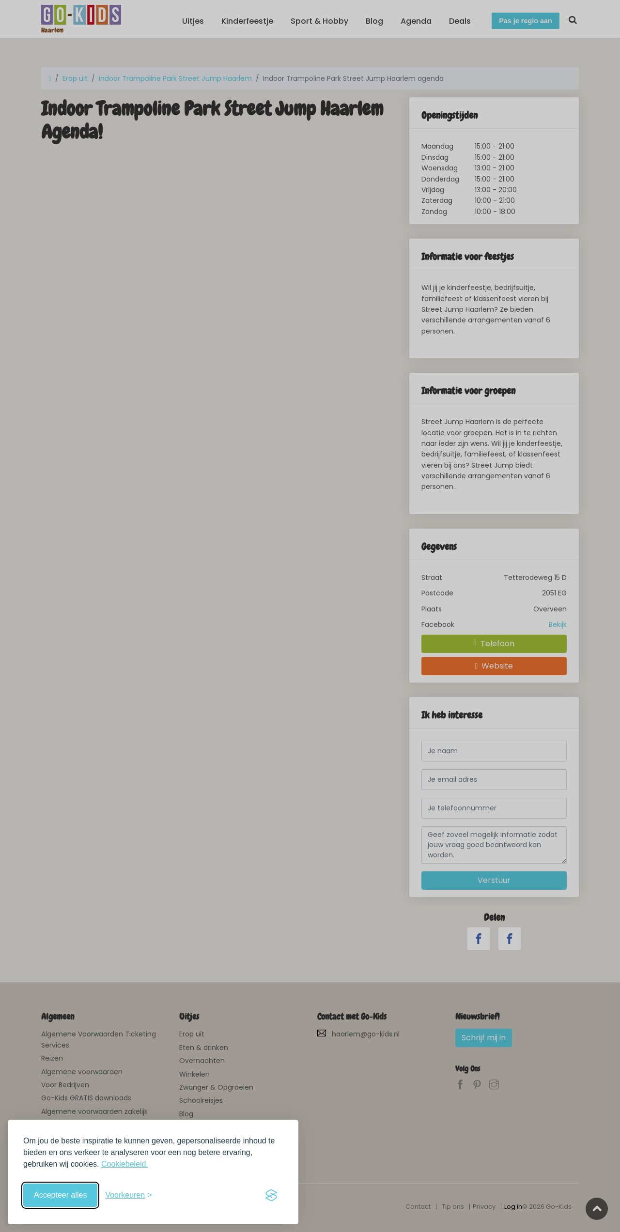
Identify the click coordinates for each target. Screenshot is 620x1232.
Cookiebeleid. (124, 1164)
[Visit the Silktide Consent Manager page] (271, 1195)
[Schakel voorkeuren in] (128, 1195)
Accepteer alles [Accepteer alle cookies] (60, 1195)
